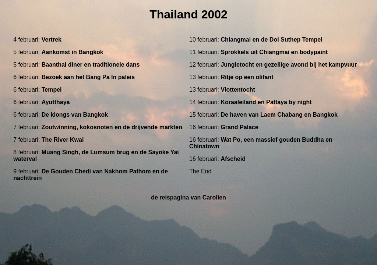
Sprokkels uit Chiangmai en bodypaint (274, 52)
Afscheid (233, 159)
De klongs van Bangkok (75, 115)
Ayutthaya (56, 102)
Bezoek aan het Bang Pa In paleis (88, 77)
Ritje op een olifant (247, 77)
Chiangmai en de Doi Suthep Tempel (271, 39)
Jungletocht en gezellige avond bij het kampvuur (289, 64)
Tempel (52, 89)
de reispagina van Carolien (188, 197)
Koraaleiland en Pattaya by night (266, 102)
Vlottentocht (238, 89)
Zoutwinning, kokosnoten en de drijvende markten (112, 127)
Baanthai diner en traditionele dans (91, 64)
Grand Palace (239, 127)
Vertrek (51, 39)
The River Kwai (63, 140)
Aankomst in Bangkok (72, 52)
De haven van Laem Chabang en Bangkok (279, 115)
